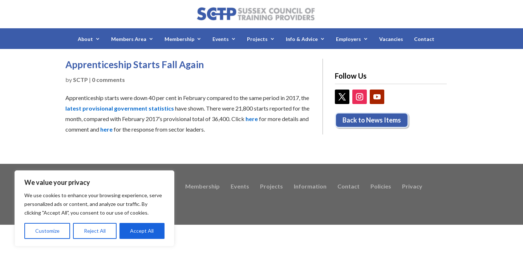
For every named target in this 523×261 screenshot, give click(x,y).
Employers (348, 39)
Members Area (128, 39)
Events (220, 39)
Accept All (142, 231)
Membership (179, 39)
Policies (380, 187)
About (85, 39)
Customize (47, 231)
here (252, 118)
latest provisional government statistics (119, 108)
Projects (257, 39)
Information (310, 187)
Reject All (95, 231)
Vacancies (391, 39)
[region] (94, 208)
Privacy (412, 187)
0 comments (108, 79)
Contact (424, 39)
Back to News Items (371, 120)
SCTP (80, 79)
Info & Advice (302, 39)
